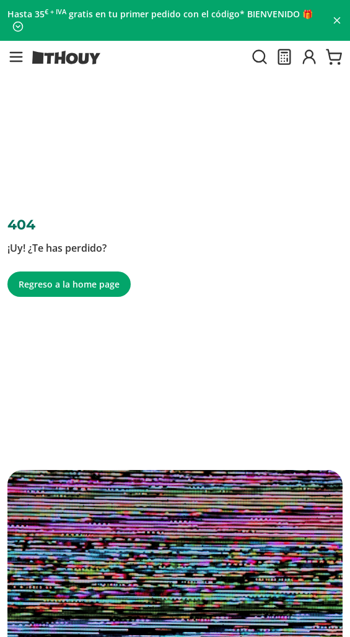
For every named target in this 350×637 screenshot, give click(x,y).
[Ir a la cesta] (334, 57)
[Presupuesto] (284, 57)
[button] (16, 57)
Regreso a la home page (69, 284)
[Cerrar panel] (337, 20)
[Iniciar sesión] (309, 57)
